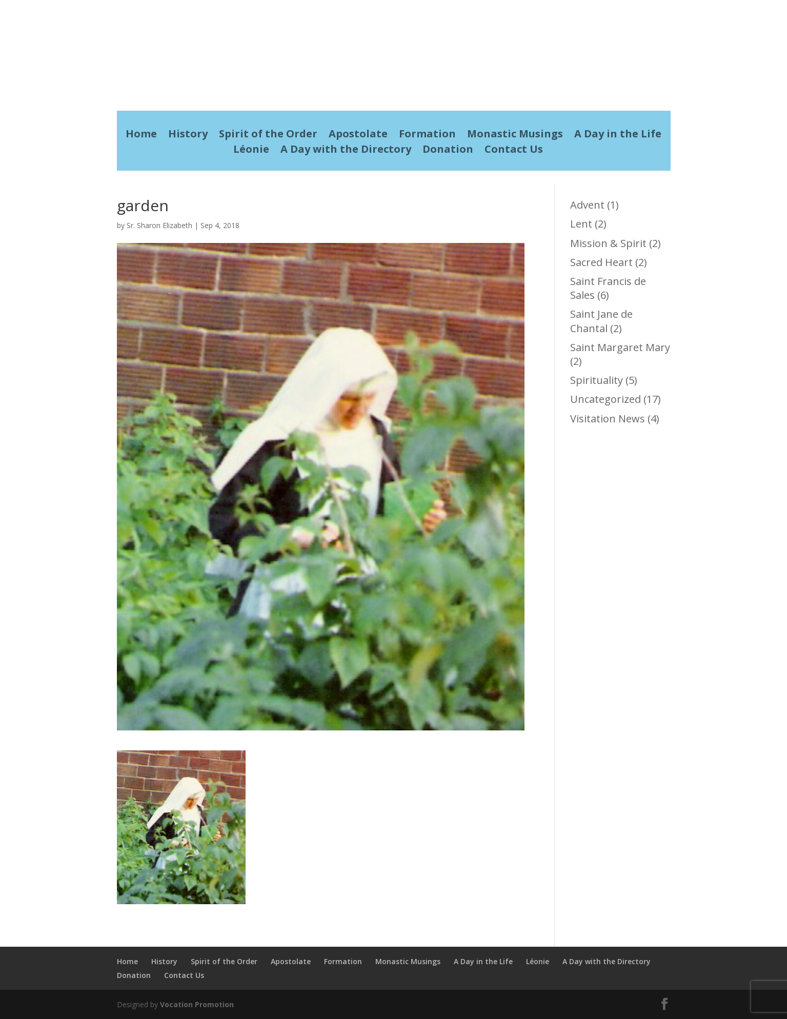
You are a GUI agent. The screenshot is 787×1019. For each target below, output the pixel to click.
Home (141, 135)
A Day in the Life (617, 135)
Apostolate (358, 135)
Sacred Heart (601, 262)
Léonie (251, 151)
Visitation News (607, 418)
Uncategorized (605, 399)
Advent (587, 205)
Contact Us (514, 151)
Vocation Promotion (197, 1004)
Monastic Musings (515, 135)
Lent (581, 224)
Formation (427, 135)
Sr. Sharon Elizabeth (159, 225)
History (188, 135)
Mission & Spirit (608, 243)
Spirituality (596, 380)
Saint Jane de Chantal (601, 321)
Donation (447, 151)
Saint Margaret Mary (620, 347)
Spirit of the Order (268, 135)
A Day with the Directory (345, 151)
